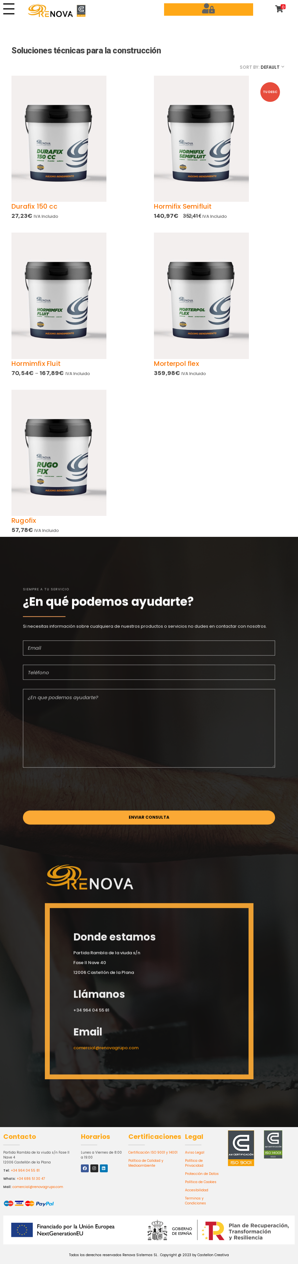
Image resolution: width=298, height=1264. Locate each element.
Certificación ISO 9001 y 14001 (152, 1152)
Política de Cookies (200, 1181)
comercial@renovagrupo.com (37, 1186)
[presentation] (72, 793)
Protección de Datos (202, 1173)
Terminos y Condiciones (195, 1201)
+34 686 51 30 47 (31, 1178)
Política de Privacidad (194, 1163)
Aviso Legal (194, 1152)
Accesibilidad (196, 1190)
